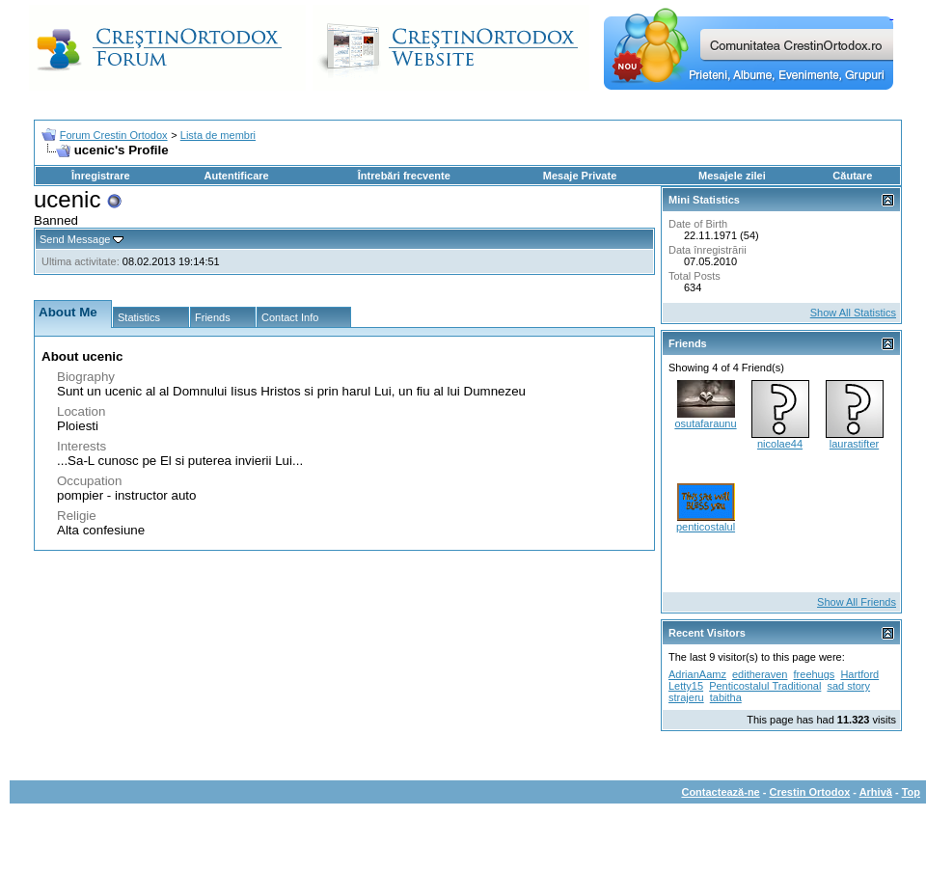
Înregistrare (100, 175)
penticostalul (705, 526)
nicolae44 (780, 444)
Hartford (859, 674)
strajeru (686, 697)
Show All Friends (856, 602)
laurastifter (854, 444)
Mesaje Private (579, 175)
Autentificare (236, 175)
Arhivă (875, 792)
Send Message (75, 239)
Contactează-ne (720, 792)
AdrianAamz (697, 674)
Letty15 (685, 686)
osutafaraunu (705, 423)
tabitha (726, 697)
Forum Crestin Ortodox (114, 135)
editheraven (760, 674)
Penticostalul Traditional (765, 686)
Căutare (852, 175)
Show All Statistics (853, 312)
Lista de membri (218, 135)
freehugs (814, 674)
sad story (848, 686)
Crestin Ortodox (810, 792)
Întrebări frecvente (404, 175)
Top (911, 792)
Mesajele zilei (732, 175)
